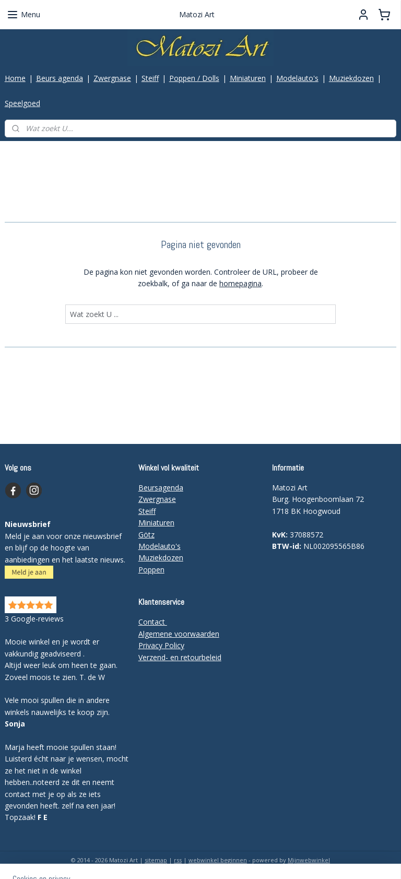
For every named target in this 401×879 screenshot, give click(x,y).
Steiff (150, 78)
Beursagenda (160, 488)
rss (178, 860)
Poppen (151, 570)
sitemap (156, 860)
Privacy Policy (161, 645)
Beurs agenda (59, 78)
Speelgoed (22, 103)
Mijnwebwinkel (309, 860)
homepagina (240, 283)
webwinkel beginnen (217, 860)
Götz (146, 535)
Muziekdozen (351, 78)
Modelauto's (297, 78)
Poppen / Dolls (194, 78)
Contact (152, 622)
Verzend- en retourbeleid (179, 657)
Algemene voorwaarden (178, 634)
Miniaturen (248, 78)
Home (15, 78)
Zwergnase (112, 78)
